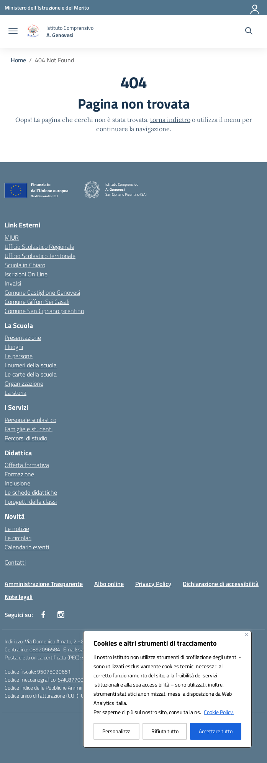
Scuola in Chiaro (25, 264)
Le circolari (18, 537)
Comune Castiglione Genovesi (42, 292)
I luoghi (14, 346)
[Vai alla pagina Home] (18, 60)
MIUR (12, 237)
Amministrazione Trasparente (44, 583)
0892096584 (44, 649)
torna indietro (170, 119)
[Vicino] (246, 634)
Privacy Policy (153, 583)
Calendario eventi (27, 547)
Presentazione (23, 337)
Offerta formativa (27, 464)
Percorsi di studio (26, 438)
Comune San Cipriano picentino (44, 310)
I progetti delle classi (31, 501)
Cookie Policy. (219, 712)
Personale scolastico (30, 419)
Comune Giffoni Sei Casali (37, 301)
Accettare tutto (216, 731)
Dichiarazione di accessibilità (221, 583)
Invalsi (13, 283)
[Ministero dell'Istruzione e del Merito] (47, 7)
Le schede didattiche (31, 492)
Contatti (15, 562)
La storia (15, 392)
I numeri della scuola (31, 365)
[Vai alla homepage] (69, 31)
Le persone (19, 355)
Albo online (109, 583)
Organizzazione (24, 383)
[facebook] (43, 614)
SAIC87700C (72, 679)
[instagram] (61, 614)
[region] (167, 689)
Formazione (19, 474)
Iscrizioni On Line (26, 274)
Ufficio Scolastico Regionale (39, 246)
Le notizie (17, 528)
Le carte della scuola (31, 374)
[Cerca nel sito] (249, 32)
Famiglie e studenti (28, 428)
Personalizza (116, 731)
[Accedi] (255, 7)
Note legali (19, 596)
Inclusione (17, 483)
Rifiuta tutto (165, 731)
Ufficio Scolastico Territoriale (40, 255)
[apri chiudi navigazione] (13, 31)
